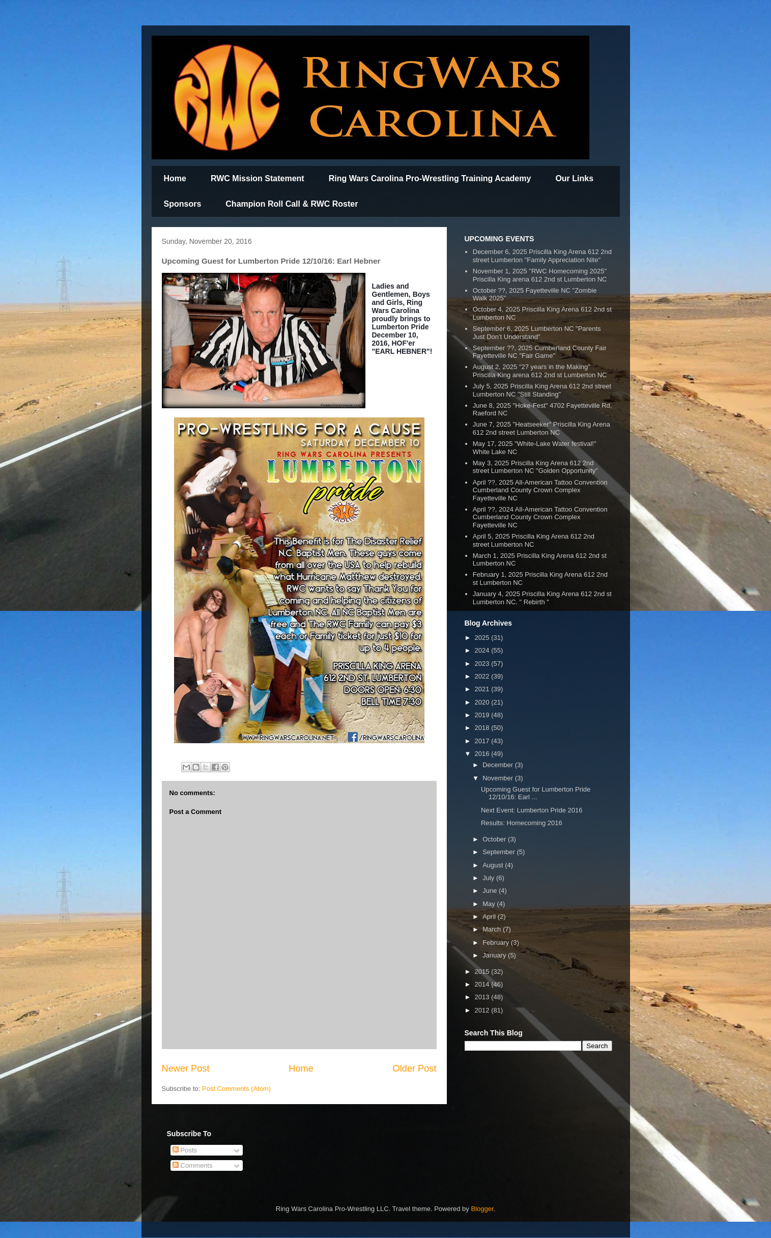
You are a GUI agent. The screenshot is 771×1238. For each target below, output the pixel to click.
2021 (483, 689)
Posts (185, 1150)
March (492, 929)
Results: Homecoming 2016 (521, 823)
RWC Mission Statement (257, 178)
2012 (483, 1010)
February (496, 942)
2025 (483, 637)
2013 (483, 997)
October (495, 839)
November (498, 778)
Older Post (415, 1068)
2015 (483, 971)
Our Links (574, 178)
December (498, 765)
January (495, 955)
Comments (192, 1165)
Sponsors (183, 204)
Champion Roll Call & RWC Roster (291, 204)
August (493, 865)
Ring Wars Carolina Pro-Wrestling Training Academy (430, 178)
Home (175, 178)
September (499, 852)
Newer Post (186, 1068)
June (490, 890)
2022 (483, 676)
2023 (483, 663)
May (489, 904)
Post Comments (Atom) (236, 1088)
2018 (483, 727)
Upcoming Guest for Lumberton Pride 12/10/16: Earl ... (535, 793)
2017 (483, 741)
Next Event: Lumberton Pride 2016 (531, 810)
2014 (483, 984)
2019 (483, 715)
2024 (483, 650)
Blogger (482, 1209)
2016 (483, 753)
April (490, 916)
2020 (483, 702)
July (489, 878)
